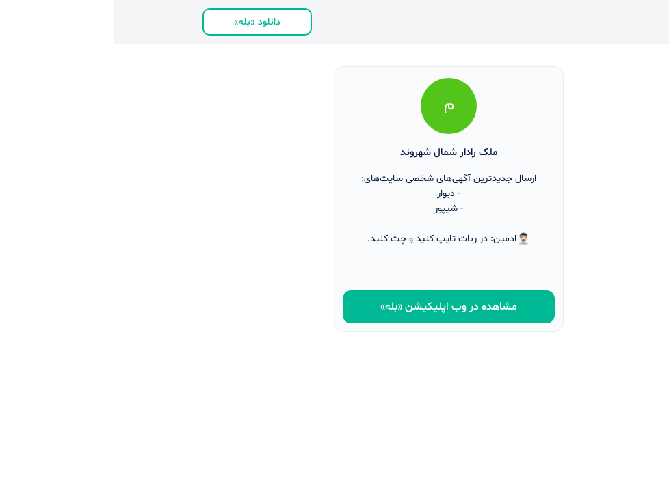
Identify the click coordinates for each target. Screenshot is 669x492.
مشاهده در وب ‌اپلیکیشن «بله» (334, 306)
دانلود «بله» (143, 22)
